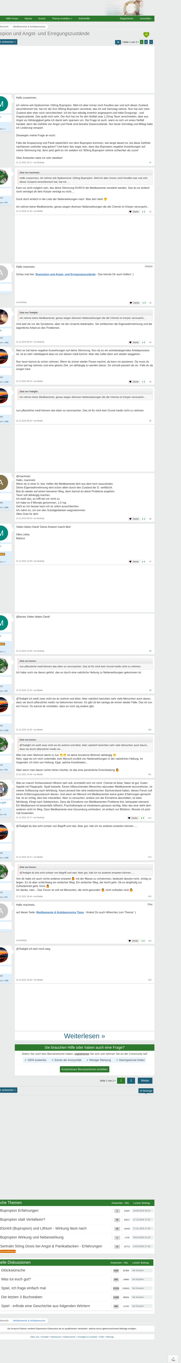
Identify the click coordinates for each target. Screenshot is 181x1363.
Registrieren (127, 18)
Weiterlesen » (84, 1036)
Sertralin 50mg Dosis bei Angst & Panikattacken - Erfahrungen (51, 1246)
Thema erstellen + (62, 18)
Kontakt (44, 1337)
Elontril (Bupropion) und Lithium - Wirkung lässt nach (43, 1228)
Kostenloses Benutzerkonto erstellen (85, 1069)
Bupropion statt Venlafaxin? (22, 1219)
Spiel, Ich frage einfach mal (23, 1288)
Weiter (145, 1080)
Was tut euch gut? (16, 1279)
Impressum (55, 1337)
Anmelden (145, 18)
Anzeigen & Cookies (87, 1337)
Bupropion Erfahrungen (19, 1210)
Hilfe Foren (12, 18)
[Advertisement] (84, 238)
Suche (42, 18)
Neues (28, 18)
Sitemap (110, 1337)
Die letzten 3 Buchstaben (21, 1297)
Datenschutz (69, 1337)
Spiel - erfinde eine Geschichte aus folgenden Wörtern (45, 1306)
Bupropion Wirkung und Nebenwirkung (32, 1237)
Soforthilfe (84, 18)
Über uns (34, 1337)
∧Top (173, 1359)
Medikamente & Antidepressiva (29, 1320)
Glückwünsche (13, 1270)
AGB (101, 1337)
